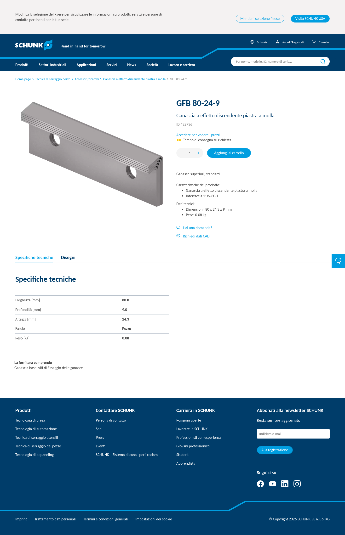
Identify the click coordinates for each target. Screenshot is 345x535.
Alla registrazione (274, 450)
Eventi (100, 446)
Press (100, 437)
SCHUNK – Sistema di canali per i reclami (127, 454)
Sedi (99, 429)
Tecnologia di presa (30, 420)
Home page (23, 79)
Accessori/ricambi (85, 79)
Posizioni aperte (188, 420)
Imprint (21, 519)
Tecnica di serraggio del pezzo (38, 446)
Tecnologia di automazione (36, 429)
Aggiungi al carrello (229, 153)
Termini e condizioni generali (105, 519)
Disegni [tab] (68, 257)
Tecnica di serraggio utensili (36, 437)
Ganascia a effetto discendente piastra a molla (132, 79)
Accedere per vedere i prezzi (198, 135)
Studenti (183, 454)
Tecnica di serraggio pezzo (50, 79)
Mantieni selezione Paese (260, 18)
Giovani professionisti (193, 446)
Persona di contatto (111, 420)
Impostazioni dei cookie (153, 519)
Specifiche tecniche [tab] (34, 257)
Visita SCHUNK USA (310, 18)
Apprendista (185, 463)
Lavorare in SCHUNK (191, 429)
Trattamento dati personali (55, 519)
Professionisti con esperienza (198, 437)
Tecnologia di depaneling (34, 454)
